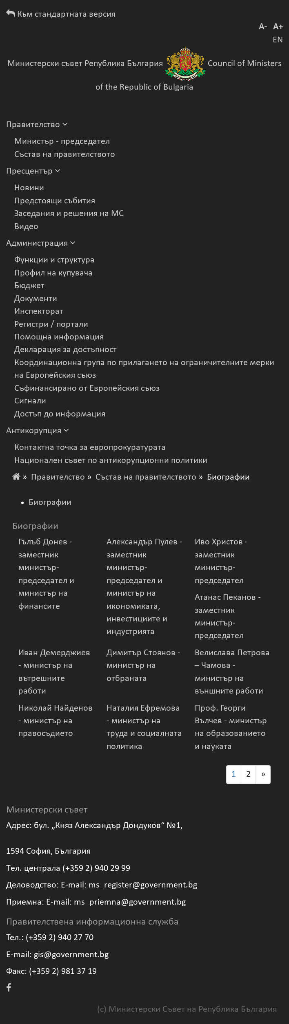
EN (278, 40)
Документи (35, 299)
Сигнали (30, 401)
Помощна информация (59, 337)
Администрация (41, 243)
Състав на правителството (64, 154)
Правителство (37, 125)
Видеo (26, 226)
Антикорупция (37, 431)
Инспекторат (38, 311)
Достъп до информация (59, 414)
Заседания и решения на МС (69, 213)
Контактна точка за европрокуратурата (90, 447)
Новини (29, 188)
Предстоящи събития (54, 201)
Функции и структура (54, 260)
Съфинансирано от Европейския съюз (87, 388)
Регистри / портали (51, 324)
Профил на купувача (53, 273)
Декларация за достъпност (65, 350)
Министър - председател (62, 141)
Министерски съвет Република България (85, 63)
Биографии (50, 502)
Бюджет (29, 286)
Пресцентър (33, 171)
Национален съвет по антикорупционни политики (110, 460)
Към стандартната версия (61, 14)
